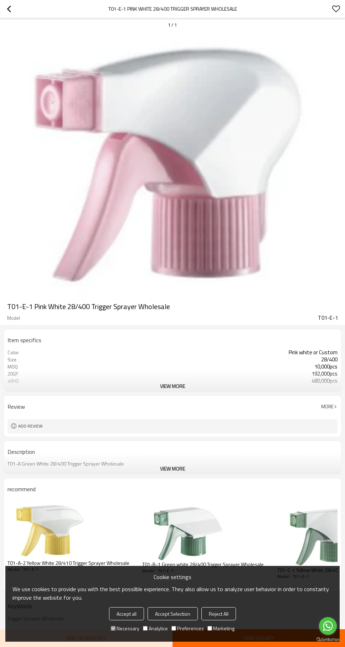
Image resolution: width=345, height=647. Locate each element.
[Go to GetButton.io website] (327, 639)
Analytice (155, 628)
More (327, 406)
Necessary (125, 628)
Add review (30, 426)
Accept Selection (172, 613)
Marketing (221, 628)
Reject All (218, 613)
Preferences (187, 628)
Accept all (127, 613)
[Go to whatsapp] (328, 626)
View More (172, 386)
